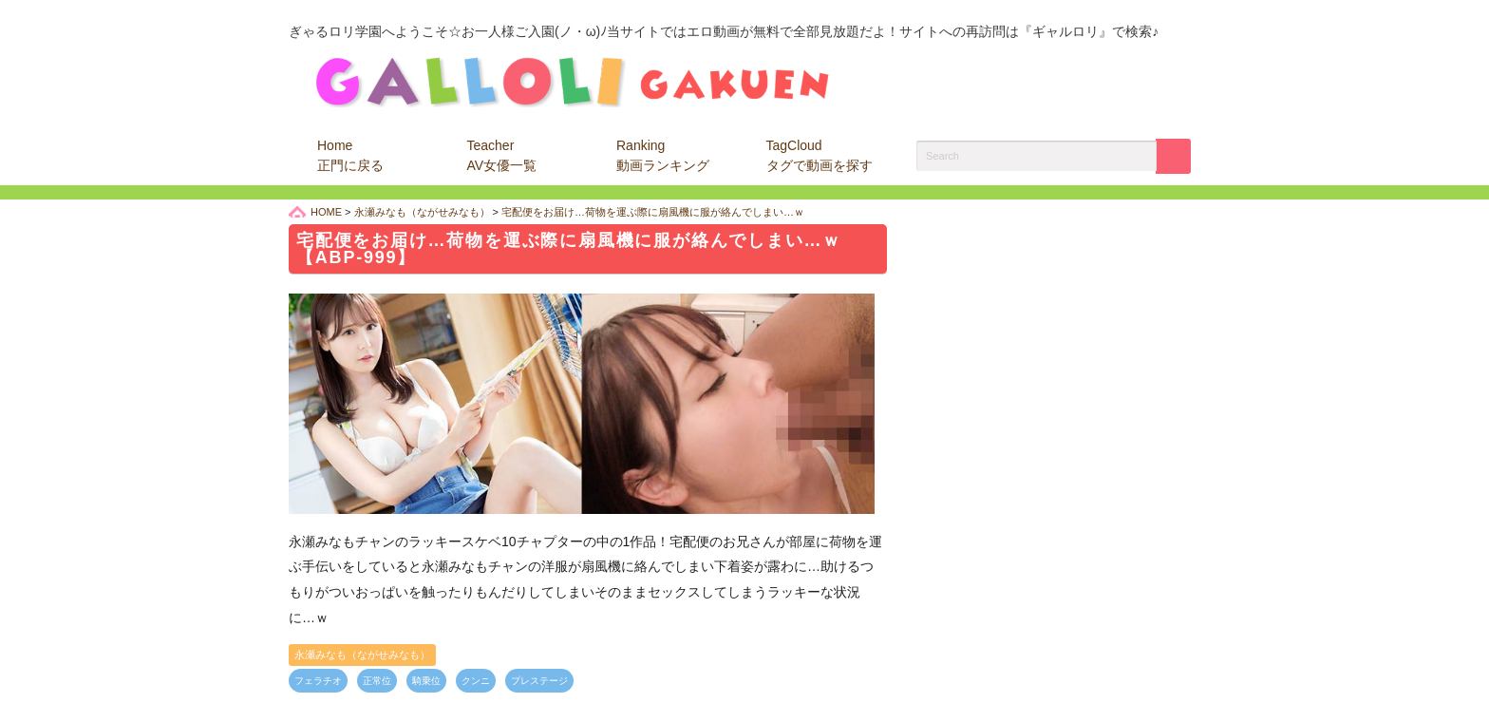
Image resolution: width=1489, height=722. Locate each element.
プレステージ (539, 680)
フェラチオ (318, 680)
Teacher (502, 155)
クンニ (476, 680)
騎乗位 (426, 680)
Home (350, 155)
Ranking (662, 155)
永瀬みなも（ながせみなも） (362, 654)
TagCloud (819, 155)
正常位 (377, 680)
